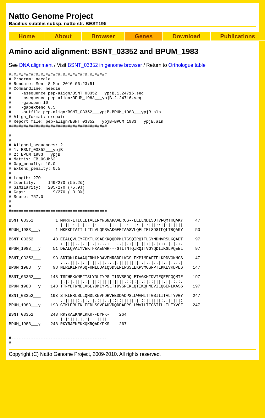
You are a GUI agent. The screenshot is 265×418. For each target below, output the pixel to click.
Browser (103, 36)
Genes (143, 36)
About (63, 36)
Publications (237, 36)
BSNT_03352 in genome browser (105, 65)
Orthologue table (187, 65)
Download (186, 36)
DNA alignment (36, 65)
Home (27, 36)
